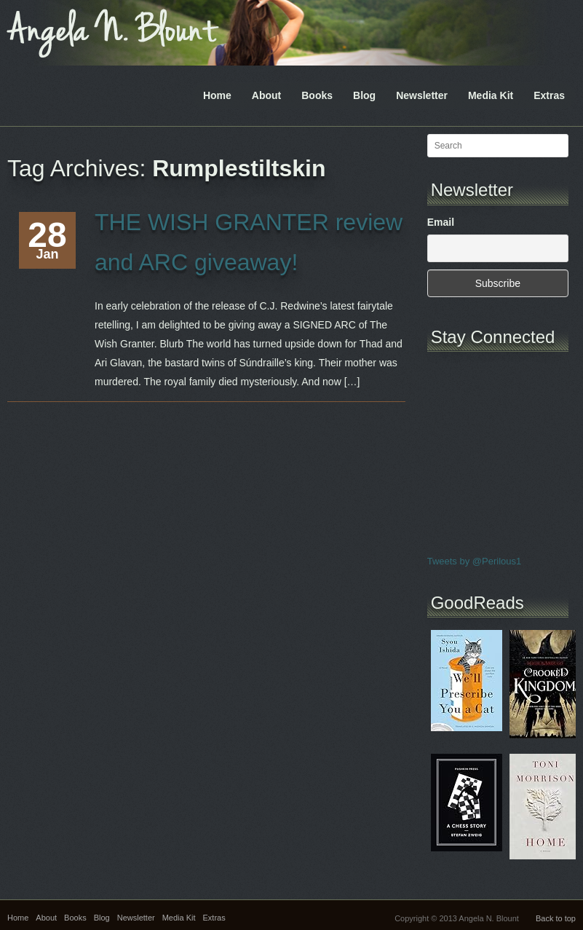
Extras (549, 95)
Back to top (556, 918)
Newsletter (422, 95)
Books (317, 95)
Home (217, 95)
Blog (364, 95)
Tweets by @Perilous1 (474, 561)
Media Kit (490, 95)
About (266, 95)
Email (440, 222)
